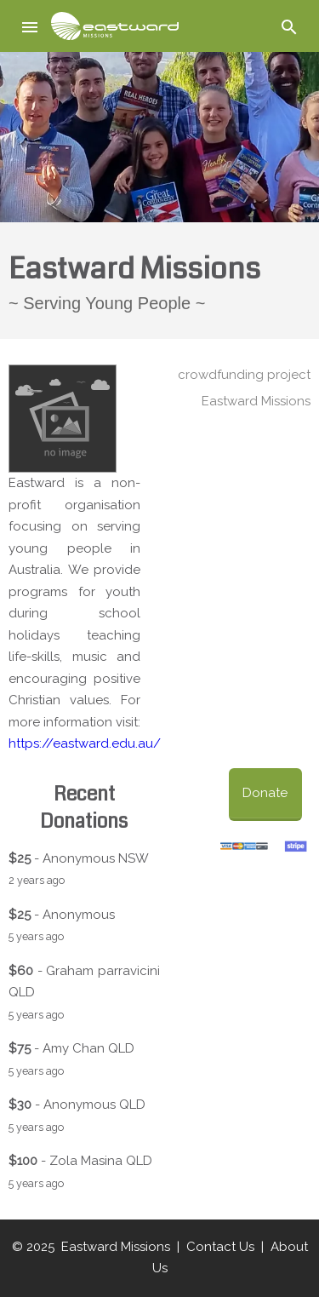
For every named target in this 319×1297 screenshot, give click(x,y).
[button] (30, 26)
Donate (265, 793)
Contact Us (220, 1246)
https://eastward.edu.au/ (85, 743)
